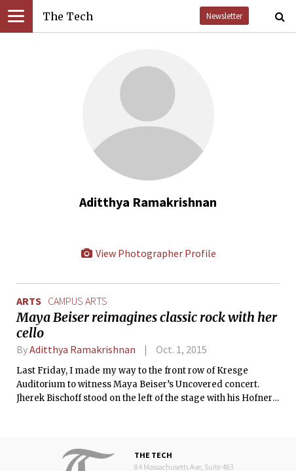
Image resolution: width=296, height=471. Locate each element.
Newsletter (224, 15)
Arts (28, 300)
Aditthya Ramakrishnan (82, 349)
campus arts (77, 300)
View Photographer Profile (148, 253)
